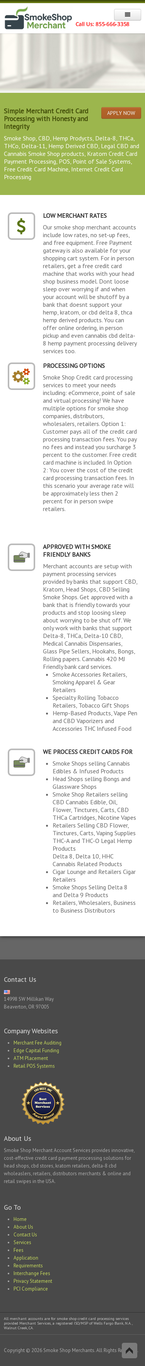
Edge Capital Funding (36, 1050)
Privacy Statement (33, 1281)
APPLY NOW (121, 112)
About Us (23, 1227)
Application (26, 1258)
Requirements (28, 1265)
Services (22, 1242)
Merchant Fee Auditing (37, 1042)
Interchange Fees (32, 1273)
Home (20, 1219)
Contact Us (25, 1234)
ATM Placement (31, 1058)
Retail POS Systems (34, 1066)
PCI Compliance (31, 1289)
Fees (19, 1250)
